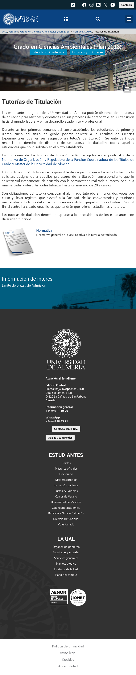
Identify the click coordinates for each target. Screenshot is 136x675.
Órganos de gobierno (66, 547)
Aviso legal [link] (68, 652)
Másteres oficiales (66, 468)
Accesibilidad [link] (68, 666)
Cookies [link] (68, 659)
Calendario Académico (48, 52)
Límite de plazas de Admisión (24, 285)
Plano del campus (66, 575)
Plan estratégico (66, 563)
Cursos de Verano (66, 496)
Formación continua (66, 485)
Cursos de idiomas (66, 491)
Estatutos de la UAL (66, 569)
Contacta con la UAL (66, 429)
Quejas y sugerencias (60, 437)
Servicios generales (66, 558)
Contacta (126, 5)
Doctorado (66, 474)
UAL (4, 31)
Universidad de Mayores (66, 502)
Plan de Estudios (82, 31)
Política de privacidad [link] (68, 646)
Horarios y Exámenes (87, 52)
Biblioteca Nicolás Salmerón (66, 513)
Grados (13, 31)
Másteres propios (66, 480)
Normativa (44, 230)
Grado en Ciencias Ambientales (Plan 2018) (45, 31)
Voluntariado (66, 524)
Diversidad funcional (66, 519)
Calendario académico (66, 507)
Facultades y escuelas (66, 552)
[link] (126, 4)
